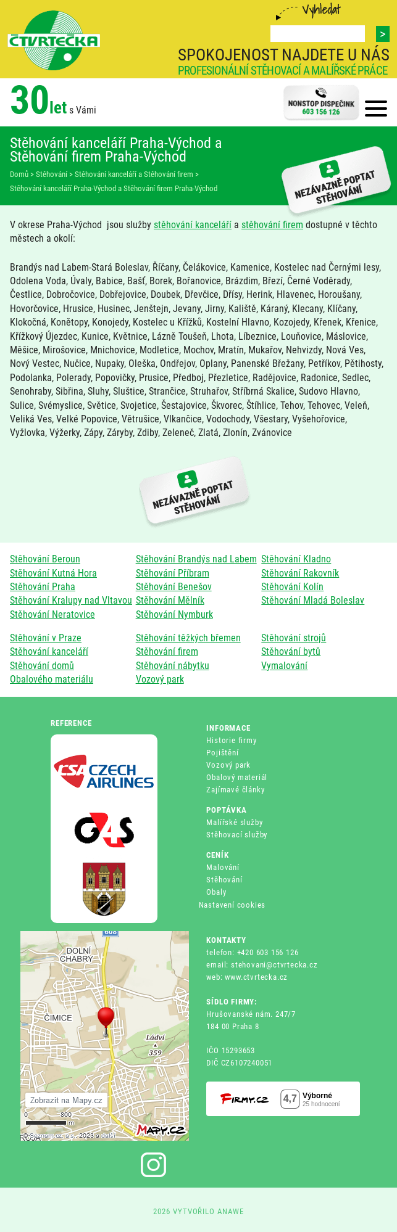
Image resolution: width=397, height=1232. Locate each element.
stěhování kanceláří (193, 225)
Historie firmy (231, 740)
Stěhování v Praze (45, 638)
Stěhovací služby (236, 834)
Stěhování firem (167, 651)
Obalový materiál (236, 777)
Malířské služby (234, 822)
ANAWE (230, 1211)
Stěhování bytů (290, 651)
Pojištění (222, 752)
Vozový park (160, 679)
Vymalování (284, 665)
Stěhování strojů (293, 638)
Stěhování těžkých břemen (188, 638)
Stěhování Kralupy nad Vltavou (71, 600)
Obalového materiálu (51, 679)
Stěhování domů (42, 665)
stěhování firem (272, 225)
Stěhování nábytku (172, 665)
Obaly (216, 892)
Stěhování (224, 879)
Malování (222, 867)
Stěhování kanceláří (49, 651)
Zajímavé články (235, 789)
